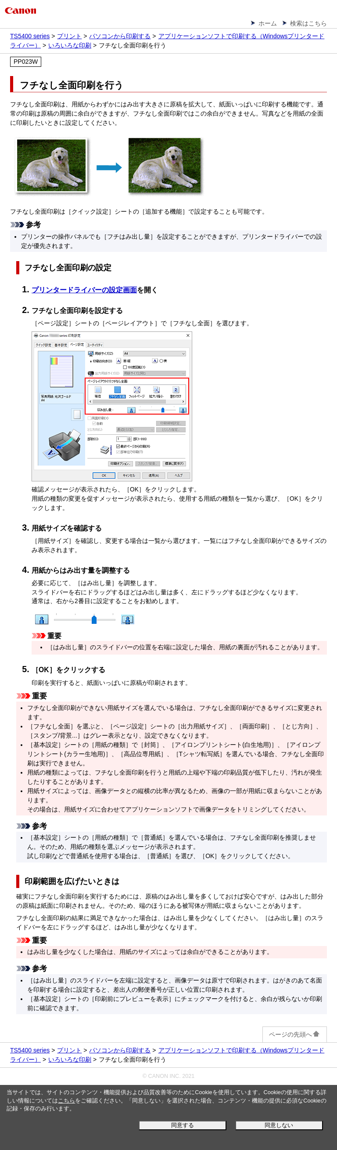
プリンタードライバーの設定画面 (84, 290)
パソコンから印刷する (120, 36)
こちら (66, 1101)
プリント (69, 36)
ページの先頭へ (294, 1034)
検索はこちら (308, 23)
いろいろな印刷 (69, 45)
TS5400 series (30, 36)
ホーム (267, 23)
